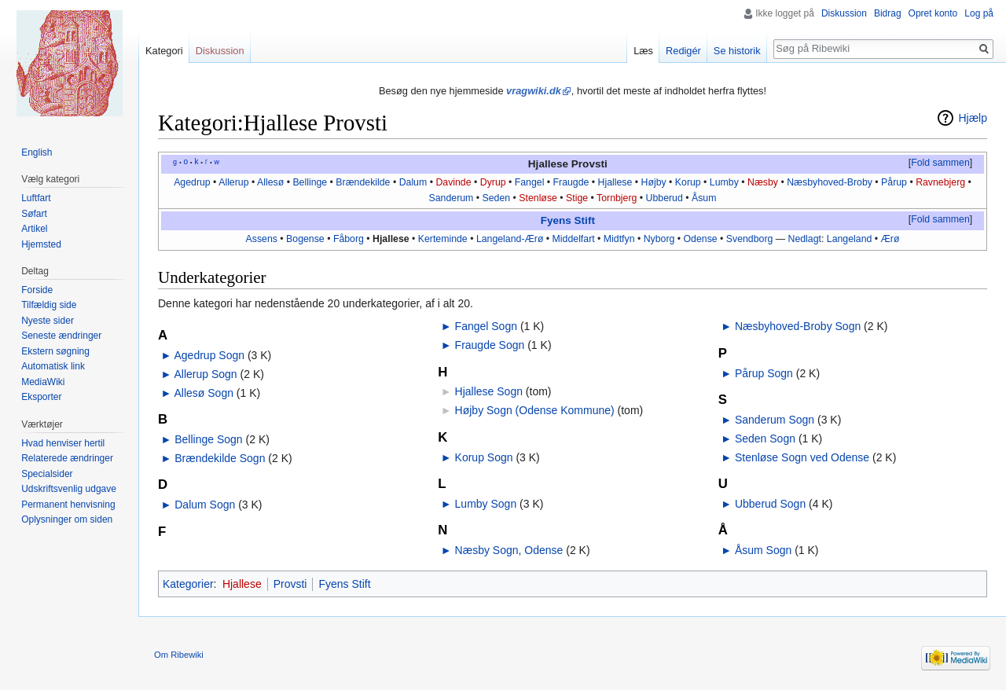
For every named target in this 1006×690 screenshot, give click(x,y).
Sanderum (451, 198)
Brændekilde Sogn (219, 458)
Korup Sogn (484, 457)
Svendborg (749, 238)
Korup (688, 182)
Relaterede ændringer (67, 458)
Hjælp (972, 118)
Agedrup (192, 182)
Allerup (233, 182)
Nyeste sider (47, 320)
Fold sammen (940, 162)
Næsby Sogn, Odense (509, 550)
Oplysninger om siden (66, 519)
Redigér (683, 51)
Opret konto (933, 13)
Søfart (34, 213)
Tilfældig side (48, 304)
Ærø (890, 238)
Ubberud (664, 198)
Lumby (724, 182)
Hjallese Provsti (568, 164)
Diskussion (844, 13)
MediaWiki (42, 381)
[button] (940, 163)
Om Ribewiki (179, 654)
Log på (978, 13)
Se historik (737, 51)
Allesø (270, 182)
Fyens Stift (568, 220)
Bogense (305, 238)
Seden (497, 198)
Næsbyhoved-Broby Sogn (798, 326)
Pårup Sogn (764, 373)
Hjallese (615, 182)
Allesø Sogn (203, 393)
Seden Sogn (765, 438)
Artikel (34, 228)
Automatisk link (53, 366)
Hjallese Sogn (489, 391)
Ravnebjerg (940, 182)
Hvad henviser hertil (63, 443)
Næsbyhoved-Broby (829, 182)
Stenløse (538, 198)
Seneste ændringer (61, 335)
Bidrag (887, 13)
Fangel (530, 182)
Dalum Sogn (204, 504)
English (36, 152)
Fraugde (571, 182)
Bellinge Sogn (208, 439)
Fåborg (348, 238)
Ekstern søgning (55, 351)
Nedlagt (804, 238)
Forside (37, 289)
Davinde (453, 182)
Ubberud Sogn (770, 503)
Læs (643, 51)
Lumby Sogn (486, 503)
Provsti (290, 584)
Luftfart (35, 198)
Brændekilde (363, 182)
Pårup (894, 182)
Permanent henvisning (68, 504)
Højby (653, 182)
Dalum (413, 182)
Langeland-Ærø (510, 238)
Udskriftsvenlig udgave (68, 488)
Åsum (704, 198)
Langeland (849, 238)
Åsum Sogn (763, 550)
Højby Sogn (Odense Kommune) (535, 410)
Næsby (762, 182)
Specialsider (46, 473)
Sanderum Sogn (774, 419)
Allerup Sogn (205, 374)
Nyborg (659, 238)
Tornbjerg (617, 198)
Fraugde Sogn (490, 345)
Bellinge (309, 182)
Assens (261, 238)
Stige (577, 198)
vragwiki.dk (533, 91)
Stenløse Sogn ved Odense (802, 457)
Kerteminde (443, 238)
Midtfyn (619, 238)
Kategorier (188, 584)
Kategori (164, 51)
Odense (701, 238)
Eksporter (41, 396)
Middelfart (574, 238)
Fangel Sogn (486, 326)
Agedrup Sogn (209, 355)
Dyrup (493, 182)
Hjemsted (41, 244)
